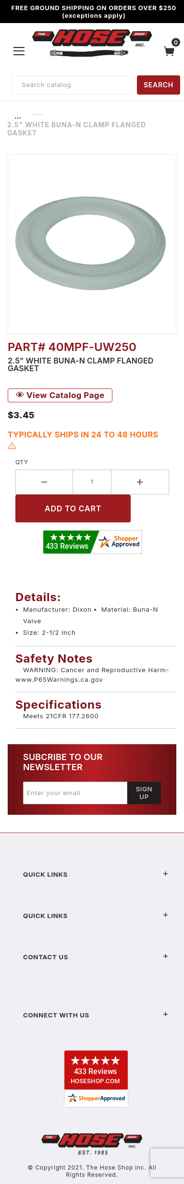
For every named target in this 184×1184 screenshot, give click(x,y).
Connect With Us (96, 1015)
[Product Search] (72, 85)
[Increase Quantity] (140, 482)
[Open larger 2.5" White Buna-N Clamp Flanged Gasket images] (92, 244)
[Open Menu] (19, 50)
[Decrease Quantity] (44, 482)
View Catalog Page (60, 395)
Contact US (96, 957)
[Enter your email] (75, 793)
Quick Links (96, 874)
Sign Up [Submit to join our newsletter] (144, 792)
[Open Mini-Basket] (171, 51)
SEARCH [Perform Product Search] (158, 85)
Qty (21, 462)
